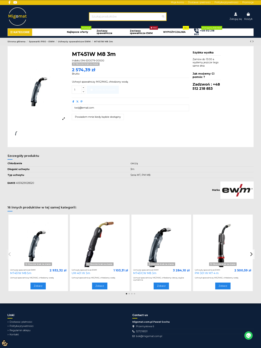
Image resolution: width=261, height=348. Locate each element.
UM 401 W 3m (81, 273)
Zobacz (38, 285)
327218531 (142, 331)
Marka (216, 189)
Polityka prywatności (226, 2)
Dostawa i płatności (199, 2)
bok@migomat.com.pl (149, 336)
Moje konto (178, 2)
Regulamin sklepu (19, 330)
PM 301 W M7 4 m (207, 273)
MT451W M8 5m (20, 273)
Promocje (248, 2)
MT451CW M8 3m (144, 273)
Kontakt (14, 334)
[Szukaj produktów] (163, 16)
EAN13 (11, 182)
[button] (77, 32)
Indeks (76, 60)
